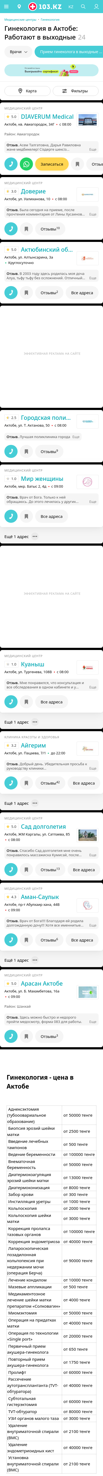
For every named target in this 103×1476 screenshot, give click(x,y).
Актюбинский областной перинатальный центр (47, 249)
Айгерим (33, 745)
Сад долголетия (43, 826)
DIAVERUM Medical (47, 116)
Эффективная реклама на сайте (52, 353)
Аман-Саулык (40, 897)
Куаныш (32, 664)
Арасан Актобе (42, 983)
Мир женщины (42, 478)
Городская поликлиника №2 (47, 417)
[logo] (46, 6)
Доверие (33, 191)
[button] (6, 6)
